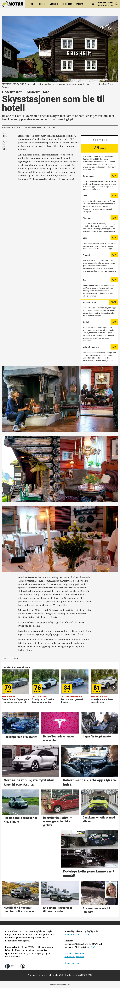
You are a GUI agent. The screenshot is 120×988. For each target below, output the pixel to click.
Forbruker (67, 4)
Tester (42, 4)
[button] (114, 687)
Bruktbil (54, 4)
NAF (93, 947)
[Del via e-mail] (4, 148)
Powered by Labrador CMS (60, 985)
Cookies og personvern (39, 975)
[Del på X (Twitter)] (4, 142)
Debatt (79, 4)
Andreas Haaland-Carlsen (77, 934)
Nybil (32, 4)
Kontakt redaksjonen (74, 953)
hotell (6, 658)
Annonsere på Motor (74, 956)
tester (16, 658)
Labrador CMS (56, 975)
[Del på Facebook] (4, 135)
